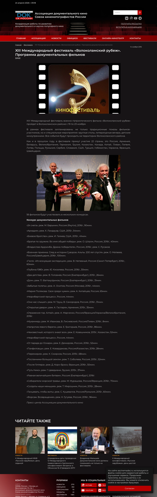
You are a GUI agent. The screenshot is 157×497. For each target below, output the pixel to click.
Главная (21, 38)
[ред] (17, 58)
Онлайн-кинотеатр (113, 38)
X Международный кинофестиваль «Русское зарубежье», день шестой (124, 460)
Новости (56, 38)
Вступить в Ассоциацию (129, 27)
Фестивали (89, 38)
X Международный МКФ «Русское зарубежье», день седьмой (27, 460)
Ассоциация (38, 38)
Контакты (135, 38)
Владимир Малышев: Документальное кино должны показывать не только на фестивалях (94, 462)
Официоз (72, 38)
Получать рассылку (131, 24)
